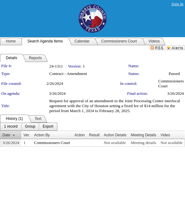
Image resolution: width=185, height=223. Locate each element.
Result (94, 135)
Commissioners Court (52, 142)
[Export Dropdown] (48, 126)
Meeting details (143, 142)
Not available (115, 142)
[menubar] (28, 127)
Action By (42, 135)
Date (6, 135)
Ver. (26, 135)
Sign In (177, 4)
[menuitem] (10, 126)
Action (79, 135)
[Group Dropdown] (30, 126)
